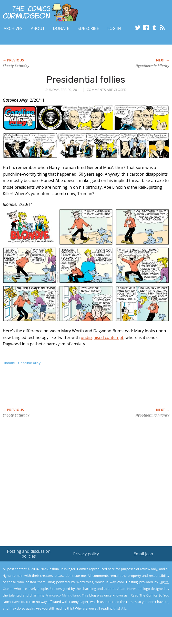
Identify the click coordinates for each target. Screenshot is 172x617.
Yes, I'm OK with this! (128, 598)
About (37, 28)
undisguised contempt (102, 337)
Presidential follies (85, 79)
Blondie (9, 363)
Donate (61, 28)
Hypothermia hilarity (152, 65)
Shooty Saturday (16, 65)
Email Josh (143, 554)
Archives (13, 28)
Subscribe (88, 28)
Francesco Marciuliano (62, 595)
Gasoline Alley (29, 363)
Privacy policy (86, 554)
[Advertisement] (63, 392)
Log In (114, 28)
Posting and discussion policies (28, 553)
